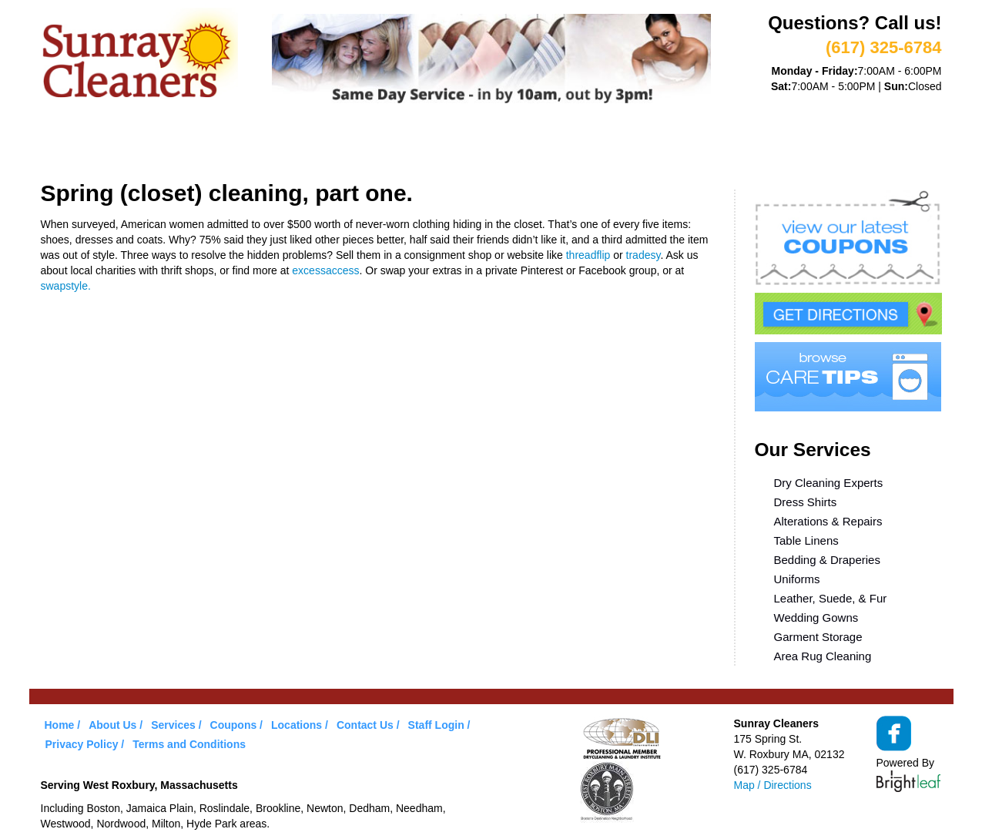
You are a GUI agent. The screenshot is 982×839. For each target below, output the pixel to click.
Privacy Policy (82, 744)
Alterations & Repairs (828, 521)
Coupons (417, 145)
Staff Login (436, 725)
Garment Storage (818, 636)
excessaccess (325, 270)
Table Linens (806, 540)
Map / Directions (773, 785)
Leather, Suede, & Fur (830, 598)
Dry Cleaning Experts (828, 482)
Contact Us (365, 725)
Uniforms (797, 579)
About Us (147, 145)
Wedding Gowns (816, 617)
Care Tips (503, 145)
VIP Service (324, 145)
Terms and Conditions (189, 744)
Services (233, 145)
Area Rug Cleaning (823, 656)
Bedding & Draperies (827, 559)
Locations (594, 145)
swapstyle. (66, 286)
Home (72, 145)
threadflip (588, 255)
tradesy (643, 255)
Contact (682, 145)
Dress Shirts (805, 501)
